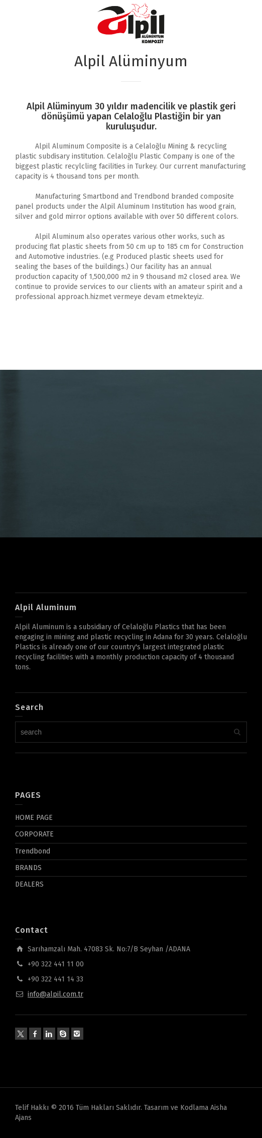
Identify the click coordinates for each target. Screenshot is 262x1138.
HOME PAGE (34, 817)
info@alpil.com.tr (55, 994)
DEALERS (29, 884)
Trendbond (32, 851)
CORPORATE (34, 834)
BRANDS (28, 868)
